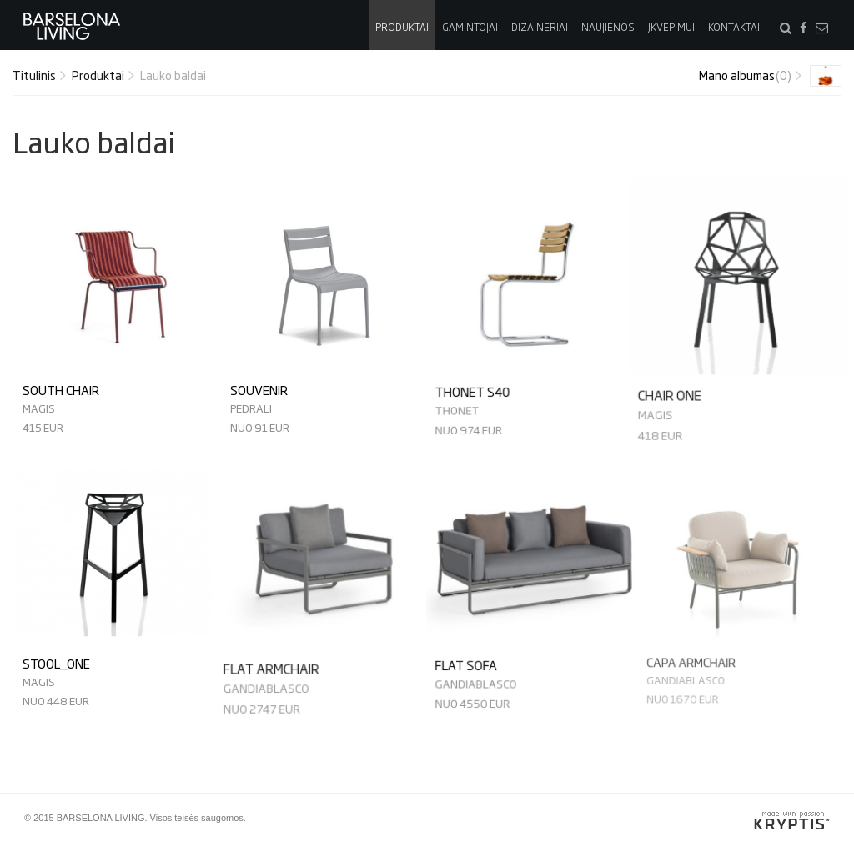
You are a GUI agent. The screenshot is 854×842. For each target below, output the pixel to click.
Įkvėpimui (671, 26)
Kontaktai (734, 26)
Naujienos (608, 26)
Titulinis (34, 74)
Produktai (402, 26)
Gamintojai (470, 26)
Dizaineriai (539, 26)
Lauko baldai (173, 74)
